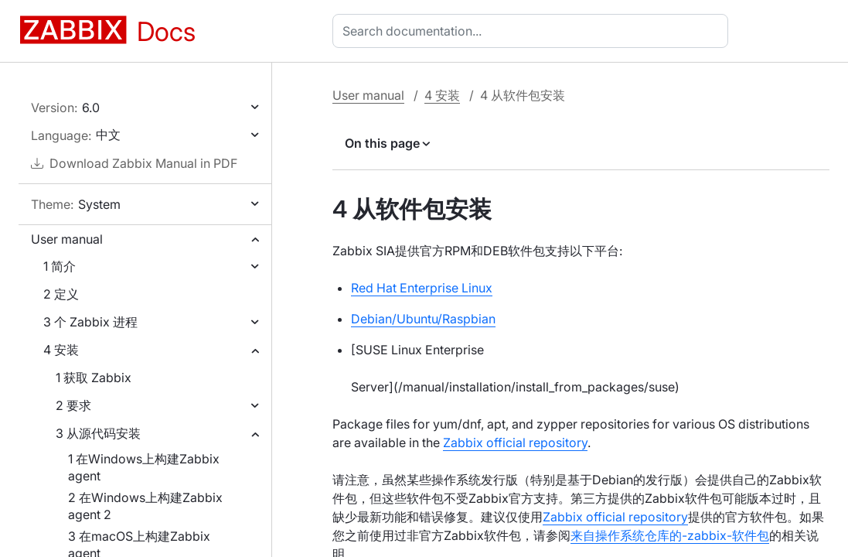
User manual (67, 239)
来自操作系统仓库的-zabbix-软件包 (669, 535)
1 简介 (59, 266)
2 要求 (73, 405)
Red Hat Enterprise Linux (421, 288)
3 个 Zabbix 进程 (90, 322)
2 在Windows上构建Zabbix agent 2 (145, 506)
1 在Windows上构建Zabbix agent (144, 467)
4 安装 (61, 349)
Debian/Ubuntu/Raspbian (423, 318)
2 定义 (61, 294)
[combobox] (533, 31)
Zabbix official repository (515, 442)
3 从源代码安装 (98, 433)
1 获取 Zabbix (93, 377)
